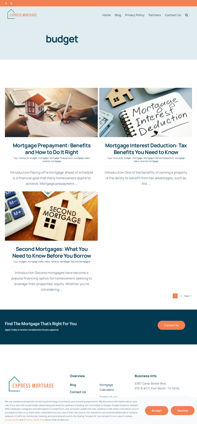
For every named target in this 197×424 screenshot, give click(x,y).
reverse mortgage (51, 161)
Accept (157, 410)
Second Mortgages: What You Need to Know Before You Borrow (76, 232)
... (142, 183)
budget (33, 158)
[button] (186, 15)
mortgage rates (82, 158)
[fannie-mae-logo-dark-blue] (31, 339)
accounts (24, 158)
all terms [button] (28, 419)
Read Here (39, 419)
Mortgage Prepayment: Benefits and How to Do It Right (52, 149)
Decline (182, 410)
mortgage (43, 158)
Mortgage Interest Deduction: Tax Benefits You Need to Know (140, 149)
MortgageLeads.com (177, 374)
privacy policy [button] (12, 419)
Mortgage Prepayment (61, 158)
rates (72, 241)
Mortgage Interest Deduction (152, 158)
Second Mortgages (105, 241)
